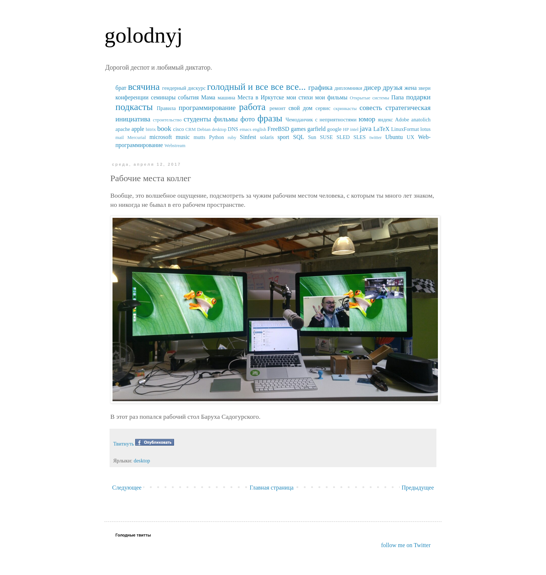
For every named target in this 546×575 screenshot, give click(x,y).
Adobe (402, 119)
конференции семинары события (157, 97)
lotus (425, 129)
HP (346, 129)
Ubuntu (394, 137)
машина (226, 97)
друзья (392, 87)
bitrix (151, 129)
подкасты (134, 107)
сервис (323, 108)
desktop (219, 129)
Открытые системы (370, 97)
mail (119, 137)
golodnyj (143, 35)
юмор (367, 119)
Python (216, 137)
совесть (370, 107)
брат (120, 88)
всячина (144, 86)
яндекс (385, 119)
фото (247, 119)
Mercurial (136, 137)
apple (138, 129)
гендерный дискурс (184, 88)
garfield (316, 129)
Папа (397, 97)
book (164, 128)
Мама (208, 97)
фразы (269, 118)
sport (283, 137)
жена (410, 88)
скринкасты (345, 108)
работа (252, 107)
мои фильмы (331, 97)
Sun (312, 137)
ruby (232, 137)
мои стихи (299, 97)
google (334, 129)
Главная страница (272, 487)
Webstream (175, 145)
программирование (207, 107)
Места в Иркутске (260, 97)
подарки (418, 97)
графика (320, 87)
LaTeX (381, 129)
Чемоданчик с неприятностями (321, 119)
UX (410, 137)
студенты (197, 119)
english (259, 129)
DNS (233, 129)
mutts (199, 137)
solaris (267, 137)
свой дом (300, 108)
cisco (178, 129)
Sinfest (248, 137)
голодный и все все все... (256, 86)
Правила (166, 108)
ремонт (277, 108)
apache (122, 129)
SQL (298, 137)
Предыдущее (418, 487)
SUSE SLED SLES (343, 137)
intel (354, 129)
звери (424, 88)
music (183, 137)
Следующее (126, 487)
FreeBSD (278, 129)
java (366, 128)
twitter (375, 137)
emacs (245, 129)
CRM (190, 129)
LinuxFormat (405, 129)
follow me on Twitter (406, 545)
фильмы (226, 119)
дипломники (348, 88)
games (298, 129)
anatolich (421, 119)
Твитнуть (123, 444)
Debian (204, 129)
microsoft (161, 137)
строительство (167, 119)
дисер (372, 87)
